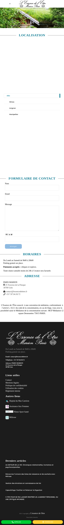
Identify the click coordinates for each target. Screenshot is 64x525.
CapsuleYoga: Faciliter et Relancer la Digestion (24, 490)
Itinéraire (47, 522)
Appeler (16, 522)
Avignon (12, 108)
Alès (8, 96)
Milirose (12, 417)
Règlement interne (13, 391)
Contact (9, 380)
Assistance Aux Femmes (19, 406)
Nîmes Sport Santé (21, 412)
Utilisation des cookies (15, 388)
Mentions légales (12, 383)
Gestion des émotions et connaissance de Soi (23, 483)
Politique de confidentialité (16, 385)
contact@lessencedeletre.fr (15, 291)
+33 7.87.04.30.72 (11, 294)
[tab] (32, 96)
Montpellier (13, 114)
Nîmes (11, 102)
